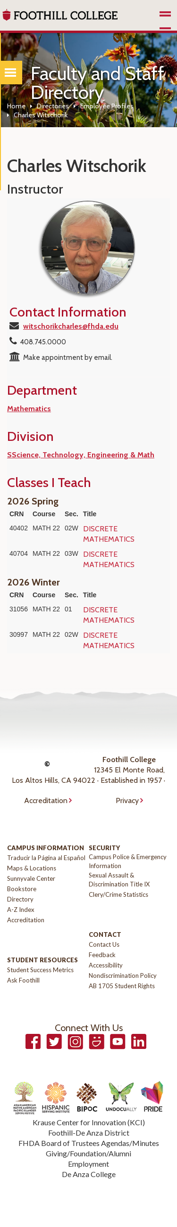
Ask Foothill (23, 980)
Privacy (127, 800)
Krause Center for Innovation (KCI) (89, 1122)
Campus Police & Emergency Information (128, 861)
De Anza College (89, 1174)
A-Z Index (20, 909)
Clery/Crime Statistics (118, 894)
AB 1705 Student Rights (122, 986)
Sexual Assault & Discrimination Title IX (119, 879)
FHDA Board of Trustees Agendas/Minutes (88, 1142)
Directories (53, 106)
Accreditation (45, 800)
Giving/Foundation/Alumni (88, 1153)
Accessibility (106, 965)
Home (16, 106)
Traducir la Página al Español (46, 857)
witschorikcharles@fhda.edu (70, 326)
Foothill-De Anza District (88, 1132)
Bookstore (21, 889)
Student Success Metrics (40, 970)
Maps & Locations (31, 868)
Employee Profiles (107, 106)
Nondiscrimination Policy (123, 975)
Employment (88, 1163)
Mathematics (29, 408)
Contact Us (104, 944)
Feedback (102, 955)
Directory (20, 899)
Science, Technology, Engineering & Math (83, 454)
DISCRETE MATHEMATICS (109, 534)
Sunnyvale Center (31, 878)
